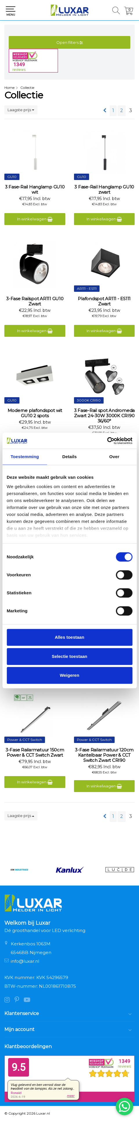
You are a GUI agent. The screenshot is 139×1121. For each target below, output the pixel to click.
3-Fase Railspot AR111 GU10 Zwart (35, 301)
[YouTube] (29, 1000)
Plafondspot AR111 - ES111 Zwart (104, 301)
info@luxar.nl (25, 961)
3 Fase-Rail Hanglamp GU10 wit (35, 189)
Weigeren (69, 675)
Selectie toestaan (69, 656)
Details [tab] (69, 456)
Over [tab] (114, 456)
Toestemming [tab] (24, 456)
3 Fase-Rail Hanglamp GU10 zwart (104, 189)
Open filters (69, 42)
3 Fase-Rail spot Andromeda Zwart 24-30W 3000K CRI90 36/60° (104, 416)
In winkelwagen (35, 219)
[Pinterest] (19, 1000)
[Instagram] (9, 1000)
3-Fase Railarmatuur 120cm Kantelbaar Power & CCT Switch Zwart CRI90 (104, 755)
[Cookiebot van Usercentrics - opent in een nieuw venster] (107, 441)
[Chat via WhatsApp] (124, 1106)
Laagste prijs (21, 109)
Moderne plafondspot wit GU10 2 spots (35, 413)
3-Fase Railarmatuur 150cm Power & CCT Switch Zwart (35, 752)
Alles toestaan (69, 637)
